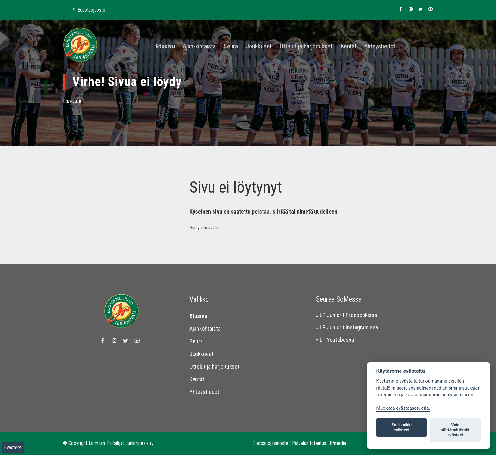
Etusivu (165, 46)
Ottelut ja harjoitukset (306, 46)
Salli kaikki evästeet (402, 427)
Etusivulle (72, 101)
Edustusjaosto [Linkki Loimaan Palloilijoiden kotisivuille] (84, 9)
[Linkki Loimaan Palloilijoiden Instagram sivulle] (409, 9)
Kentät (348, 46)
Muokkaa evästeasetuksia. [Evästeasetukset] (403, 408)
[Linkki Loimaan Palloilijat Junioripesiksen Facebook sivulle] (399, 9)
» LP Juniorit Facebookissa (346, 315)
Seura (231, 46)
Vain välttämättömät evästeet (455, 429)
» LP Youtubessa (335, 339)
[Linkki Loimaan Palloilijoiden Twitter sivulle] (419, 9)
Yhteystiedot (379, 46)
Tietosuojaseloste (270, 443)
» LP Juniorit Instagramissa (347, 327)
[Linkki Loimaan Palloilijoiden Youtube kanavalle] (429, 9)
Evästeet (13, 448)
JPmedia (337, 443)
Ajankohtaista (199, 46)
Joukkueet (259, 46)
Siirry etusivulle (204, 228)
